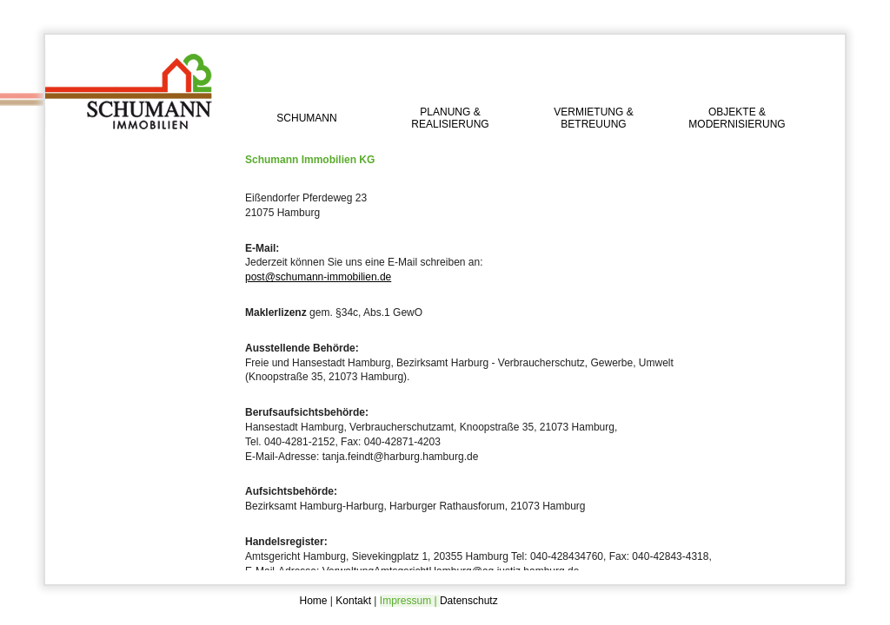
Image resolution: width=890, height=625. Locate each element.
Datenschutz (469, 601)
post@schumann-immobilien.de (318, 277)
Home (314, 601)
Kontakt (353, 601)
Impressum (405, 601)
